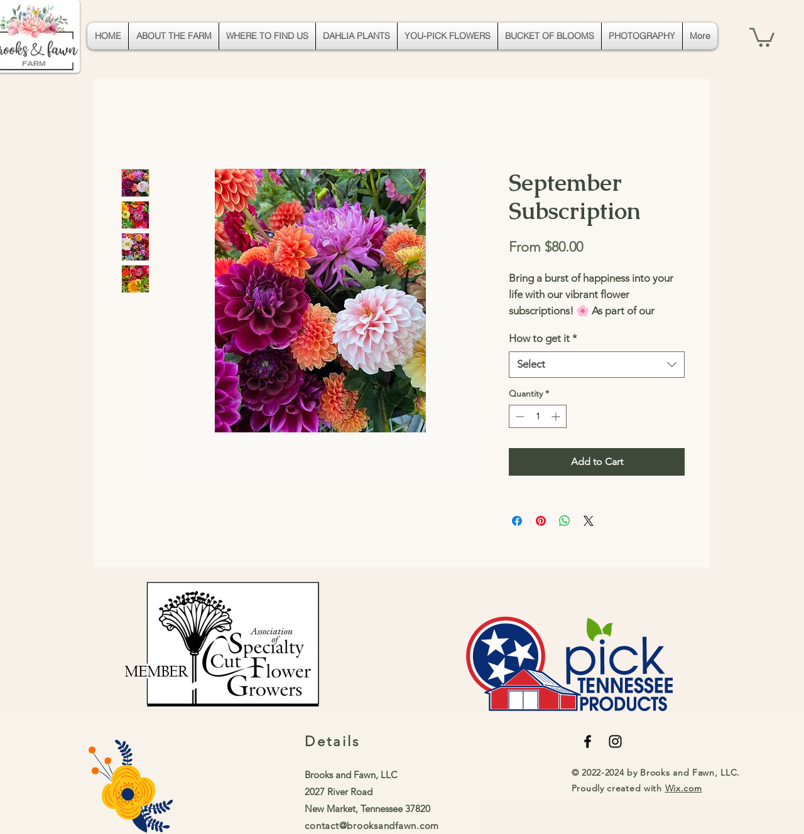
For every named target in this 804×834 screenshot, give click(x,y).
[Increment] (557, 416)
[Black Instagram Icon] (615, 741)
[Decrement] (518, 416)
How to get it (543, 338)
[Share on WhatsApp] (564, 520)
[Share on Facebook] (516, 520)
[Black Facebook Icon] (587, 741)
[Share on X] (588, 520)
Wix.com (683, 788)
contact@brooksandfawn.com (372, 825)
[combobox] (597, 364)
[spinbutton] (537, 416)
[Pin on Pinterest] (540, 520)
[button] (761, 36)
